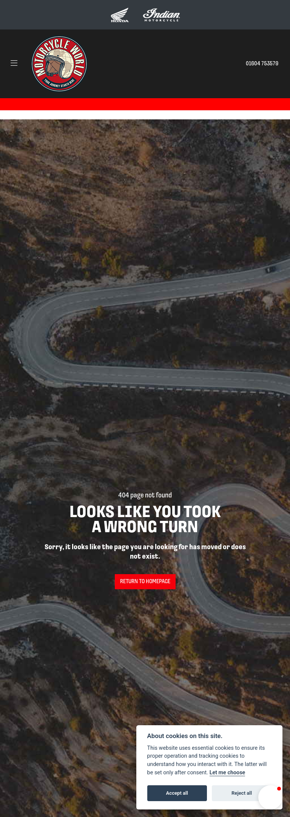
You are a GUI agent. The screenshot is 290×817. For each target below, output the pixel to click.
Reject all (241, 793)
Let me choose (227, 772)
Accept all (177, 793)
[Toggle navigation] (14, 64)
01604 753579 (262, 64)
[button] (270, 797)
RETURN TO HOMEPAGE (145, 582)
